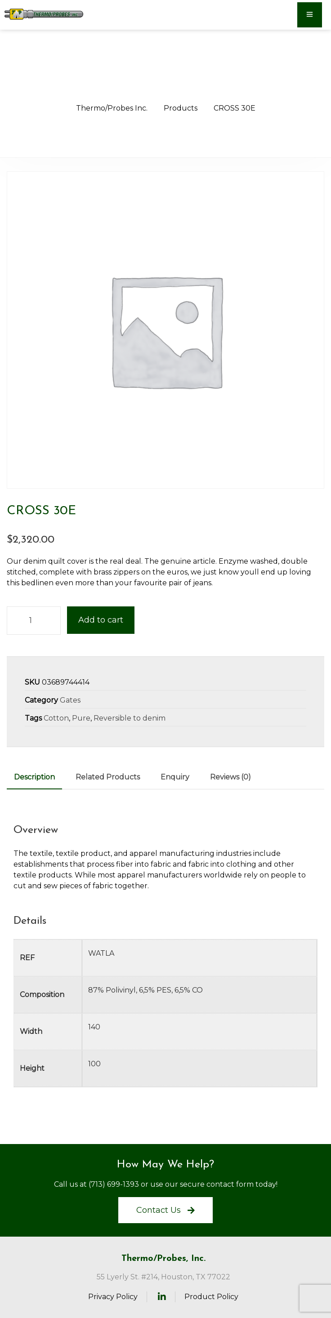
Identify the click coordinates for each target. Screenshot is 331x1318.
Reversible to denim (130, 718)
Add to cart (100, 620)
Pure (81, 718)
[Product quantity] (34, 620)
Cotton (56, 718)
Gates (70, 700)
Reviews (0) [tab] (230, 777)
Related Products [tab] (108, 777)
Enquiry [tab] (175, 777)
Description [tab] (34, 777)
